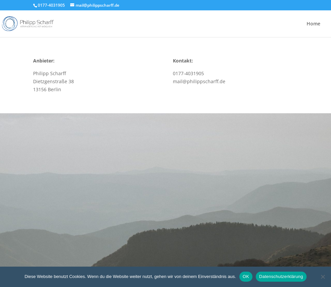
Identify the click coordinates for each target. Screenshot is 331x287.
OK (246, 276)
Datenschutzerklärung (281, 276)
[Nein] (322, 276)
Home (313, 24)
